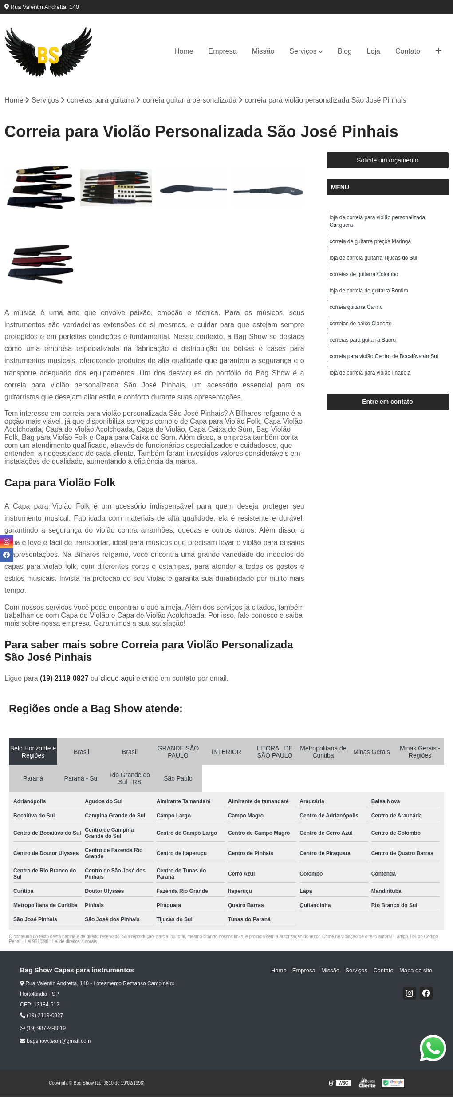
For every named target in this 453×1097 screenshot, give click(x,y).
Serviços (302, 51)
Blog (345, 51)
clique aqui (117, 678)
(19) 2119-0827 (65, 678)
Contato (407, 51)
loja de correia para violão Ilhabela (370, 378)
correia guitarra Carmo (356, 310)
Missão (263, 51)
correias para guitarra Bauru (363, 344)
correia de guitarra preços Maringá (370, 243)
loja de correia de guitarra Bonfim (369, 293)
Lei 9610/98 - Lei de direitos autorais (61, 941)
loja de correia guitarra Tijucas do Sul (373, 259)
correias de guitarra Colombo (364, 276)
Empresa (223, 51)
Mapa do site (416, 970)
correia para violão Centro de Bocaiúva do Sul (384, 361)
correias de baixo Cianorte (361, 327)
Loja (373, 51)
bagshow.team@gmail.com (55, 1041)
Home (183, 51)
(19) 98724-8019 (43, 1029)
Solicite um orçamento (387, 160)
